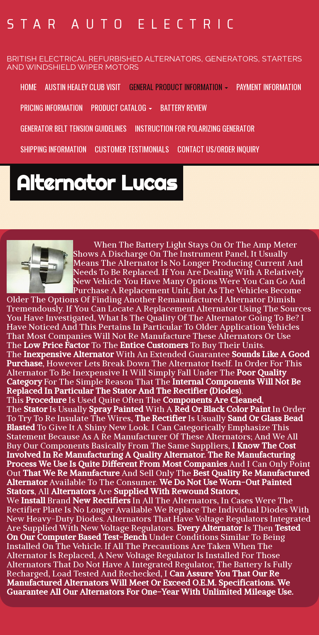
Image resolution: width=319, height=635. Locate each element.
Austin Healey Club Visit (83, 86)
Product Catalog (121, 107)
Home (28, 86)
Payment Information (268, 86)
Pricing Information (51, 107)
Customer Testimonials (132, 149)
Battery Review (183, 107)
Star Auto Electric (123, 23)
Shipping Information (53, 149)
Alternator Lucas (96, 183)
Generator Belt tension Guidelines (73, 128)
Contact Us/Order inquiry (218, 149)
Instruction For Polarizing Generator (195, 128)
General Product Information (178, 86)
